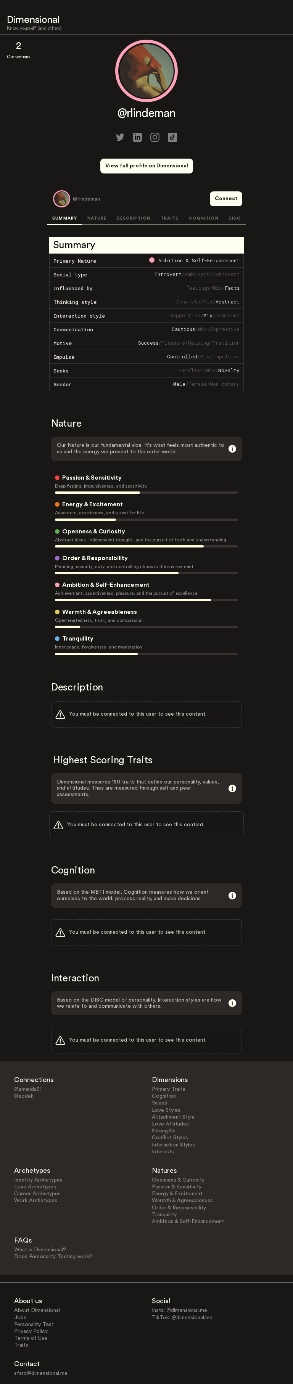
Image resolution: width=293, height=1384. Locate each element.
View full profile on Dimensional (146, 166)
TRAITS (170, 190)
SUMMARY (64, 190)
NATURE (97, 190)
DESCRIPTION (133, 190)
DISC (234, 190)
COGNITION (204, 190)
